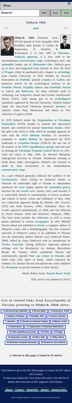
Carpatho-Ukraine (28, 143)
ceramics (46, 79)
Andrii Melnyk (28, 139)
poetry (66, 187)
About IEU (32, 390)
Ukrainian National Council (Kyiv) (39, 150)
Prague (9, 72)
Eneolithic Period (60, 87)
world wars (28, 191)
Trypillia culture (33, 87)
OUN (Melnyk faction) (36, 135)
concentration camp (30, 60)
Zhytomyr (64, 53)
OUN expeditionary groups (38, 146)
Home (9, 390)
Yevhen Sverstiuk (12, 244)
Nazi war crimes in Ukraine (46, 256)
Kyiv (11, 68)
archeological (62, 98)
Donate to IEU (59, 390)
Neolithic (25, 79)
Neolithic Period (11, 87)
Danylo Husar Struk (58, 273)
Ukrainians (11, 267)
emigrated (26, 68)
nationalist (8, 64)
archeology (64, 72)
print (36, 28)
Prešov (41, 225)
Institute (61, 106)
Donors (44, 390)
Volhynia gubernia (26, 56)
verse (22, 187)
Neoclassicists (10, 179)
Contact (19, 390)
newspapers (42, 221)
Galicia (61, 79)
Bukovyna (27, 91)
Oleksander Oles (42, 64)
